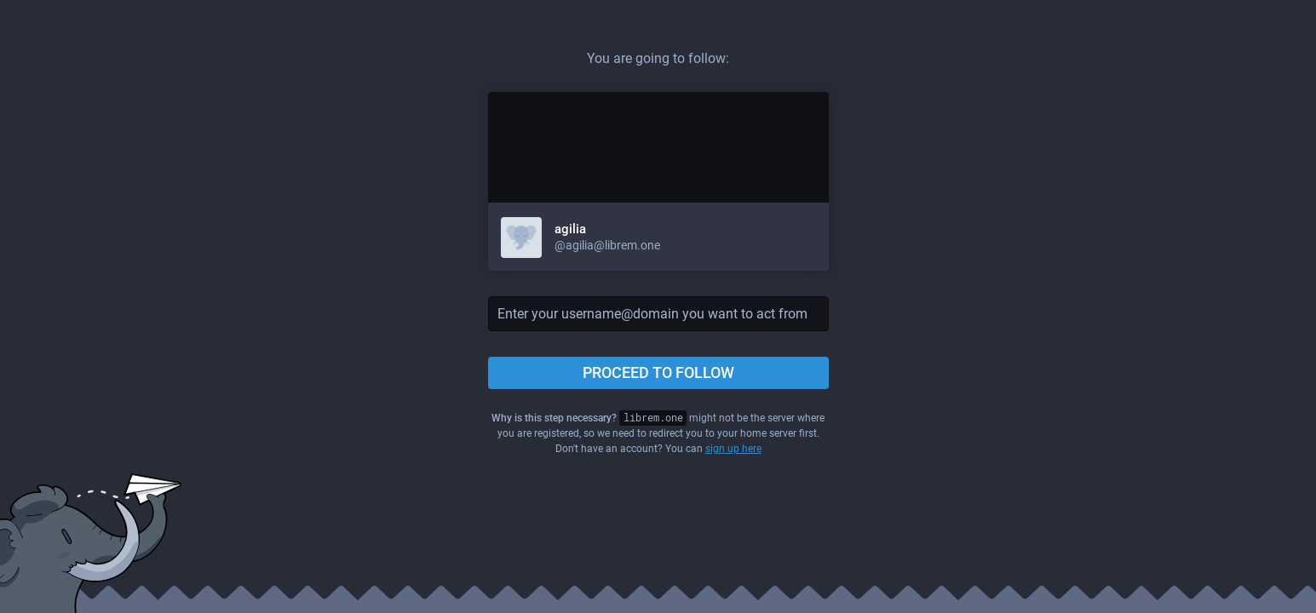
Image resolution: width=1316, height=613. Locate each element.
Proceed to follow (658, 372)
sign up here (733, 449)
